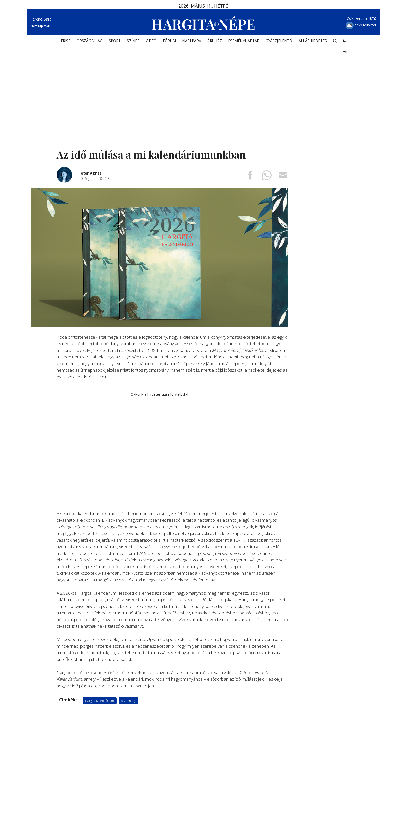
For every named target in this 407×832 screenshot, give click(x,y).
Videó (151, 40)
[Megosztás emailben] (283, 177)
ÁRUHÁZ (214, 40)
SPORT (115, 40)
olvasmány (128, 701)
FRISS (65, 40)
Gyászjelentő (279, 40)
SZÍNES (133, 40)
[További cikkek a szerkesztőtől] (67, 169)
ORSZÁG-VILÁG (90, 40)
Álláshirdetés (313, 40)
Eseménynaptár (243, 40)
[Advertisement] (203, 96)
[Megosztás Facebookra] (250, 177)
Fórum (169, 40)
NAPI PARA (191, 40)
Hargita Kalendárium (99, 701)
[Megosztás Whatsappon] (267, 177)
